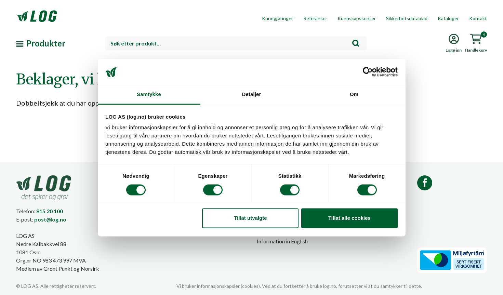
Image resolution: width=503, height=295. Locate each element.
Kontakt (478, 18)
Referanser (315, 18)
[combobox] (236, 43)
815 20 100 (49, 211)
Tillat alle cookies (349, 218)
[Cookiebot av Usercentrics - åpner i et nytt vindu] (368, 72)
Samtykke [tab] (149, 94)
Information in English (282, 241)
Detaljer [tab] (251, 94)
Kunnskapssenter (356, 18)
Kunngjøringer (277, 18)
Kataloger (448, 18)
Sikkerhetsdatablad (406, 18)
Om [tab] (354, 94)
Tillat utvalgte (250, 218)
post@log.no (50, 219)
